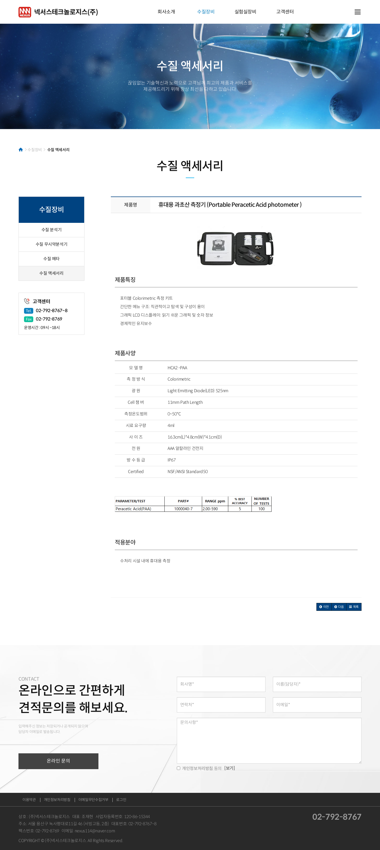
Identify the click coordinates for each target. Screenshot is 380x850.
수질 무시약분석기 (52, 244)
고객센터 (285, 12)
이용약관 (29, 799)
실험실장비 (245, 12)
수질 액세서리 (51, 273)
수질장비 (206, 12)
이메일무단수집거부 (93, 799)
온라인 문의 (58, 761)
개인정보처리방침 (57, 799)
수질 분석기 (51, 230)
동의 (199, 768)
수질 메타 (51, 259)
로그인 (121, 799)
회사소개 (166, 12)
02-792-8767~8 (51, 310)
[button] (324, 607)
